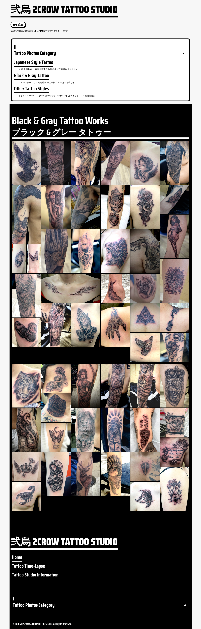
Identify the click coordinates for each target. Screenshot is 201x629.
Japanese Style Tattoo (33, 62)
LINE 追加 (18, 25)
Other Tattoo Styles (31, 89)
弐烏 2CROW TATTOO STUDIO (64, 11)
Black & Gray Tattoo (31, 75)
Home (17, 557)
